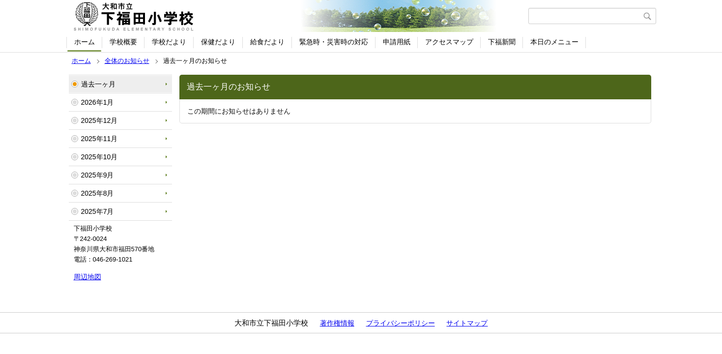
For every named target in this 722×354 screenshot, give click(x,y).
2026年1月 (97, 102)
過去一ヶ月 (98, 84)
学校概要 (123, 42)
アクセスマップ (449, 42)
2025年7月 (97, 211)
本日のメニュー (554, 42)
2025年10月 (99, 157)
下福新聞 (502, 42)
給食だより (267, 42)
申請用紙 (396, 42)
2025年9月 (97, 175)
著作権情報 (337, 323)
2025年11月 (99, 139)
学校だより (169, 42)
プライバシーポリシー (400, 323)
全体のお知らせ (127, 60)
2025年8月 (97, 193)
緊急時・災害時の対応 (333, 42)
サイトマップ (467, 323)
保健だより (218, 42)
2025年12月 (99, 120)
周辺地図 (87, 277)
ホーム (84, 42)
